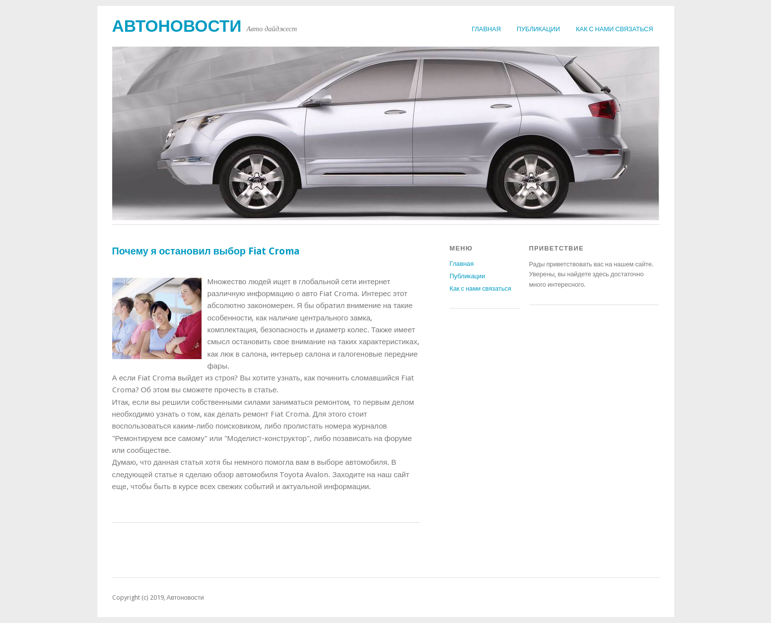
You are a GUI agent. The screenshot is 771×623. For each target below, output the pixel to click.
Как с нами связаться (614, 29)
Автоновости (177, 26)
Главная (486, 29)
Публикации (538, 29)
